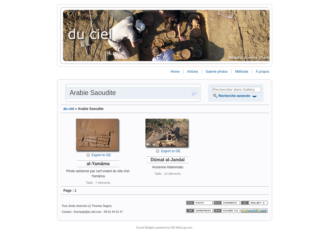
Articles (192, 72)
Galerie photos (217, 72)
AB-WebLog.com (181, 227)
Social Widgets (145, 227)
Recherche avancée (234, 96)
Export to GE (101, 155)
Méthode (241, 72)
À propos (262, 72)
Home (175, 72)
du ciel (69, 109)
